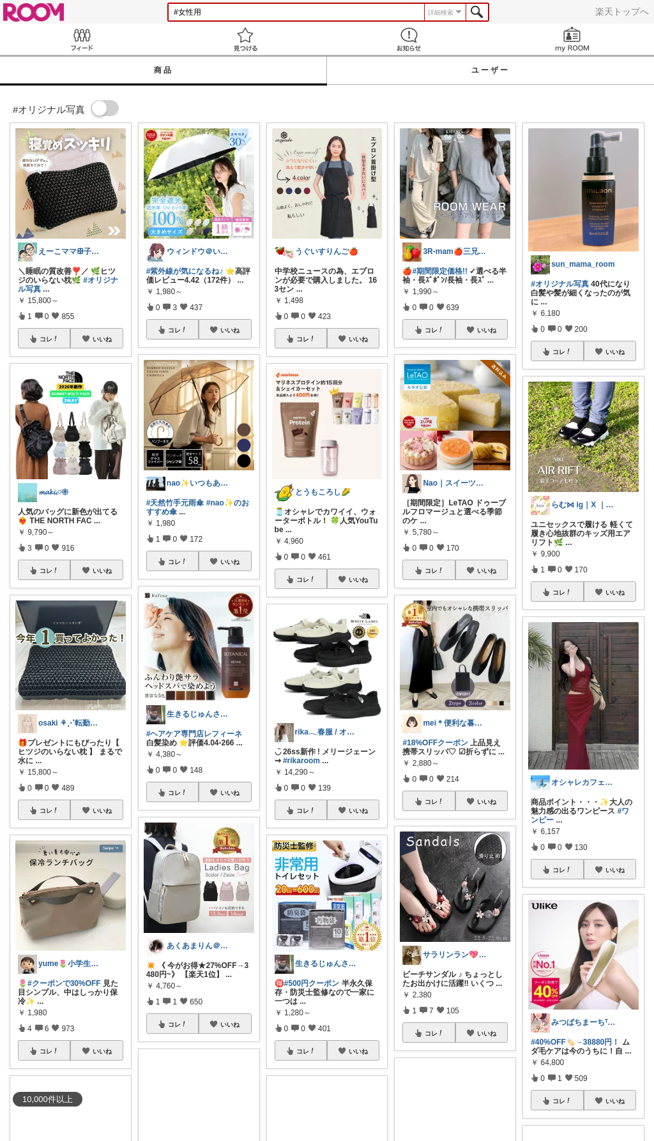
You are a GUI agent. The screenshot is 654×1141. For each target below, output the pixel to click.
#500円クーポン (312, 983)
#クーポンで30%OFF (64, 983)
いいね (102, 339)
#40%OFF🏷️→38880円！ (575, 1042)
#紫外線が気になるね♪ (185, 271)
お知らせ (408, 39)
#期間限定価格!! (440, 271)
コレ (49, 339)
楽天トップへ (622, 11)
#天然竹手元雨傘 (175, 502)
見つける (245, 39)
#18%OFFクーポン (435, 742)
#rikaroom (301, 760)
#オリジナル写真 (560, 284)
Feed (82, 39)
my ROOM (572, 39)
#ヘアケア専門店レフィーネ (194, 733)
